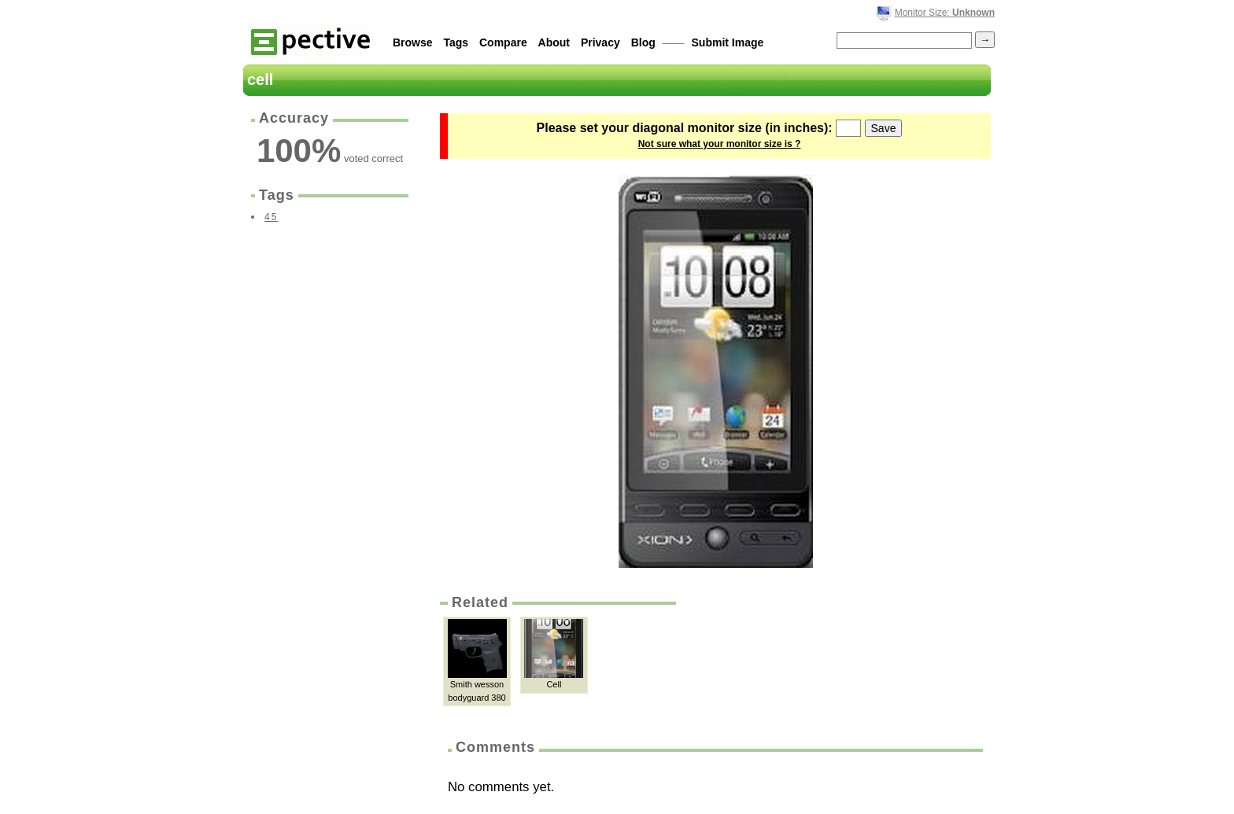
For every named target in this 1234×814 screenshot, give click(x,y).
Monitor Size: (945, 12)
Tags (455, 42)
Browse (413, 42)
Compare (503, 42)
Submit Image (728, 42)
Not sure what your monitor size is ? (719, 143)
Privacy (600, 42)
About (554, 42)
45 (271, 217)
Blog (643, 42)
